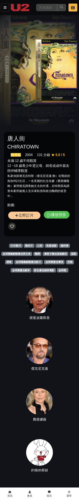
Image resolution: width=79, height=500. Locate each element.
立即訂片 (24, 215)
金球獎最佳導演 (54, 262)
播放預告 (56, 214)
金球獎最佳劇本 (21, 270)
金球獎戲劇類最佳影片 (28, 262)
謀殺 (73, 253)
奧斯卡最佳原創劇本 (55, 253)
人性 (39, 245)
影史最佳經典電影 (44, 270)
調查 (9, 262)
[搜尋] (46, 7)
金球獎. (63, 270)
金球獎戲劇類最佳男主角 (17, 253)
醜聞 (37, 253)
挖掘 (69, 262)
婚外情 (64, 245)
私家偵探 (51, 245)
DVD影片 (16, 245)
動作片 (29, 245)
